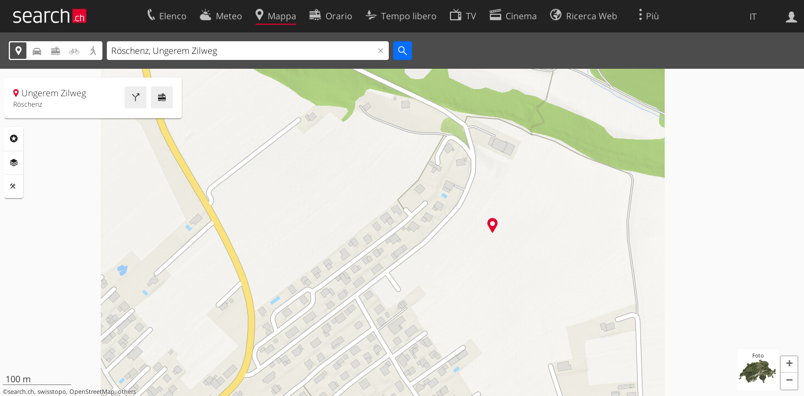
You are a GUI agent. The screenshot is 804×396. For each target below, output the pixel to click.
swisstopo (51, 391)
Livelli (13, 162)
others (127, 391)
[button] (789, 364)
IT (753, 16)
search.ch (21, 391)
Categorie (13, 138)
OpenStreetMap (92, 391)
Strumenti (13, 186)
